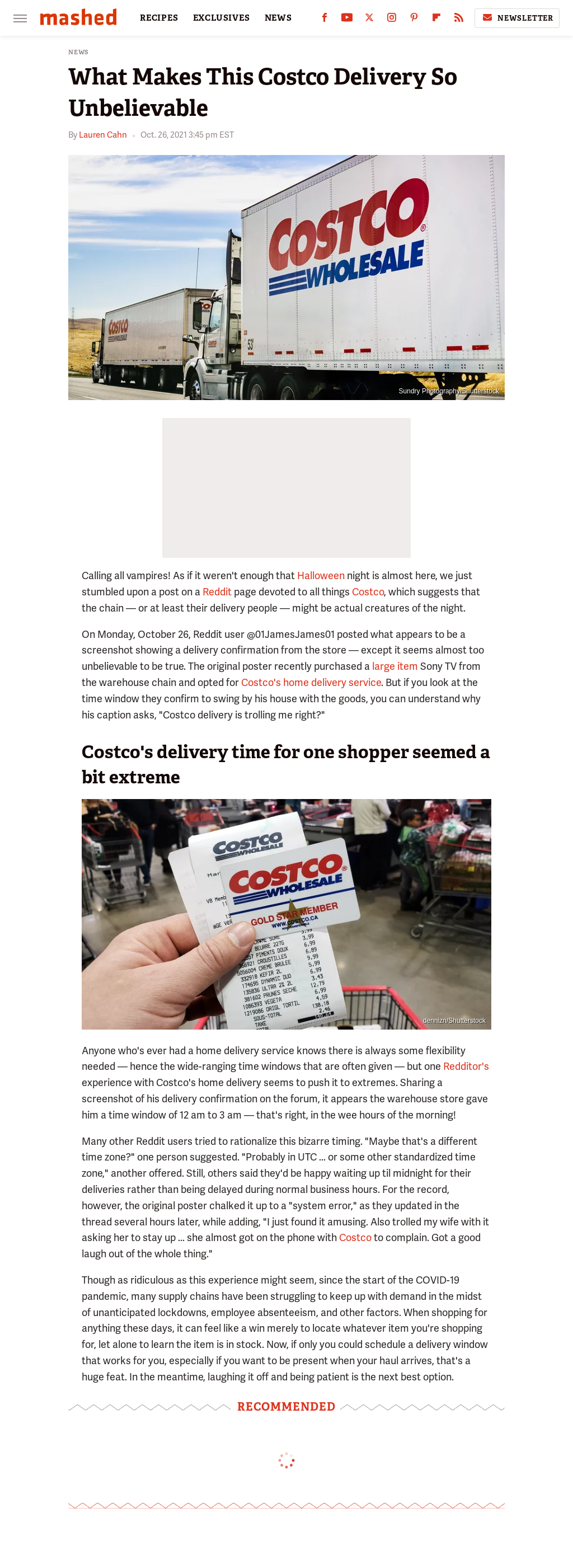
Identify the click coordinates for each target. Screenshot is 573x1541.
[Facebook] (324, 20)
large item (395, 666)
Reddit (217, 591)
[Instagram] (391, 20)
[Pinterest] (414, 20)
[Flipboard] (436, 20)
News (78, 52)
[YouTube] (347, 20)
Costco (368, 591)
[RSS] (459, 20)
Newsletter (517, 18)
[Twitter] (369, 20)
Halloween (321, 575)
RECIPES (159, 18)
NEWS (278, 18)
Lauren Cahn (103, 134)
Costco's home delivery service (311, 682)
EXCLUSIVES (221, 18)
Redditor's (466, 1066)
